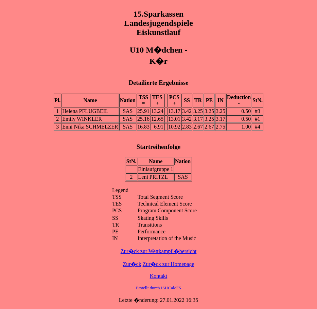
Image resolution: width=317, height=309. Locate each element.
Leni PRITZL (153, 177)
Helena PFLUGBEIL (85, 111)
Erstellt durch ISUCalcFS (158, 287)
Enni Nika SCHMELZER (90, 127)
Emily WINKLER (82, 119)
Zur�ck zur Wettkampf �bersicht (159, 251)
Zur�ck (132, 264)
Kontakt (159, 276)
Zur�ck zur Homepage (168, 264)
